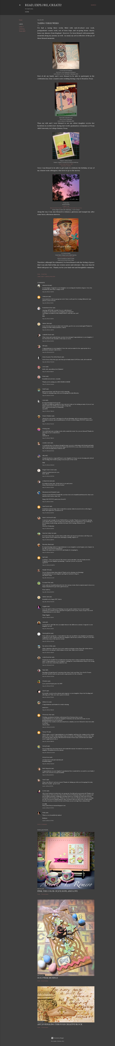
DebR (44, 389)
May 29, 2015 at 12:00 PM (48, 727)
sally (43, 455)
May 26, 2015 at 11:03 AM (48, 362)
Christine (45, 681)
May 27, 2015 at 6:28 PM (48, 539)
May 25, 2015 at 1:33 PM (48, 318)
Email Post (44, 274)
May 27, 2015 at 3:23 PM (48, 512)
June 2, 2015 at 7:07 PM (48, 808)
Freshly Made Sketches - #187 (66, 164)
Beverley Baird (46, 544)
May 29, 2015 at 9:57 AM (48, 686)
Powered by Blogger (57, 1038)
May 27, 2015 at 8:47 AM (48, 450)
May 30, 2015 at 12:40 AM (48, 752)
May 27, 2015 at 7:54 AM (48, 424)
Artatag (44, 428)
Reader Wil (45, 570)
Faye (43, 670)
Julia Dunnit (45, 506)
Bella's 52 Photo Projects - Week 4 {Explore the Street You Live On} (66, 208)
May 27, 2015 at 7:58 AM (48, 438)
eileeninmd (45, 285)
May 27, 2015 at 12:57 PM (48, 476)
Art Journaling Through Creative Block (59, 1024)
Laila (43, 622)
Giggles (44, 606)
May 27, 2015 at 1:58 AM (48, 371)
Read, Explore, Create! (43, 5)
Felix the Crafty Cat (47, 533)
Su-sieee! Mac (46, 582)
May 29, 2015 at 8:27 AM (48, 665)
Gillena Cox (45, 702)
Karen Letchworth (47, 517)
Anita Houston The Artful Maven (51, 357)
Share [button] (20, 20)
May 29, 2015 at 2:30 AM (48, 641)
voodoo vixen (46, 443)
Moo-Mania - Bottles (66, 165)
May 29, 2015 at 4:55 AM (48, 652)
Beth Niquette (46, 768)
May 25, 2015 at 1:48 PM (48, 330)
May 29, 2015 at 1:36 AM (48, 617)
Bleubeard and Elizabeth (49, 492)
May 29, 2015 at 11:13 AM (48, 697)
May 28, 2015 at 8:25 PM (48, 592)
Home (27, 12)
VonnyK (44, 746)
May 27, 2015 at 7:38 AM (48, 411)
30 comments (44, 894)
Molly (43, 812)
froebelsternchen (47, 307)
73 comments (44, 1027)
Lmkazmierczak (47, 481)
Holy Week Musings (47, 977)
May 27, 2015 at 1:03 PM (48, 487)
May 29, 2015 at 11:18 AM (48, 710)
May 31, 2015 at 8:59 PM (48, 775)
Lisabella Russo (46, 334)
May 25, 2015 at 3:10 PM (48, 341)
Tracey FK (45, 732)
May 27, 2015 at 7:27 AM (48, 395)
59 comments (44, 980)
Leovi (44, 366)
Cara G (44, 779)
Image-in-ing (66, 206)
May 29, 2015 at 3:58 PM (48, 741)
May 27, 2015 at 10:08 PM (48, 565)
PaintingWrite (46, 633)
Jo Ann (44, 791)
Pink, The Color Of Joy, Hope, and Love (57, 891)
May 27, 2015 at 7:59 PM (48, 552)
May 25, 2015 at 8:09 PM (48, 352)
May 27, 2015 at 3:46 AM (48, 384)
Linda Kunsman (47, 657)
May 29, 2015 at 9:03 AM (48, 676)
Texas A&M (22, 31)
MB (43, 346)
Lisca (43, 400)
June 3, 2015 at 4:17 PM (47, 820)
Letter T (21, 26)
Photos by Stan (46, 714)
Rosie (44, 376)
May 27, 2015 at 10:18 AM (48, 465)
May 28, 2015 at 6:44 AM (48, 577)
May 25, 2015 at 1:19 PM (47, 303)
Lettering (22, 29)
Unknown (45, 296)
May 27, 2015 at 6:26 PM (48, 528)
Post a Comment (42, 824)
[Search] (93, 5)
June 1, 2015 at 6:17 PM (47, 786)
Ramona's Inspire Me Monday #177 (66, 256)
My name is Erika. (47, 646)
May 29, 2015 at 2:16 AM (48, 628)
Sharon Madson (47, 416)
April (43, 557)
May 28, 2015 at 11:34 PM (48, 601)
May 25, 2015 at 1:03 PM (48, 291)
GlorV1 (44, 691)
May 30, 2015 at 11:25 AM (48, 763)
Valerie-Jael (45, 323)
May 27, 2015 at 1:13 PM (47, 501)
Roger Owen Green (48, 470)
